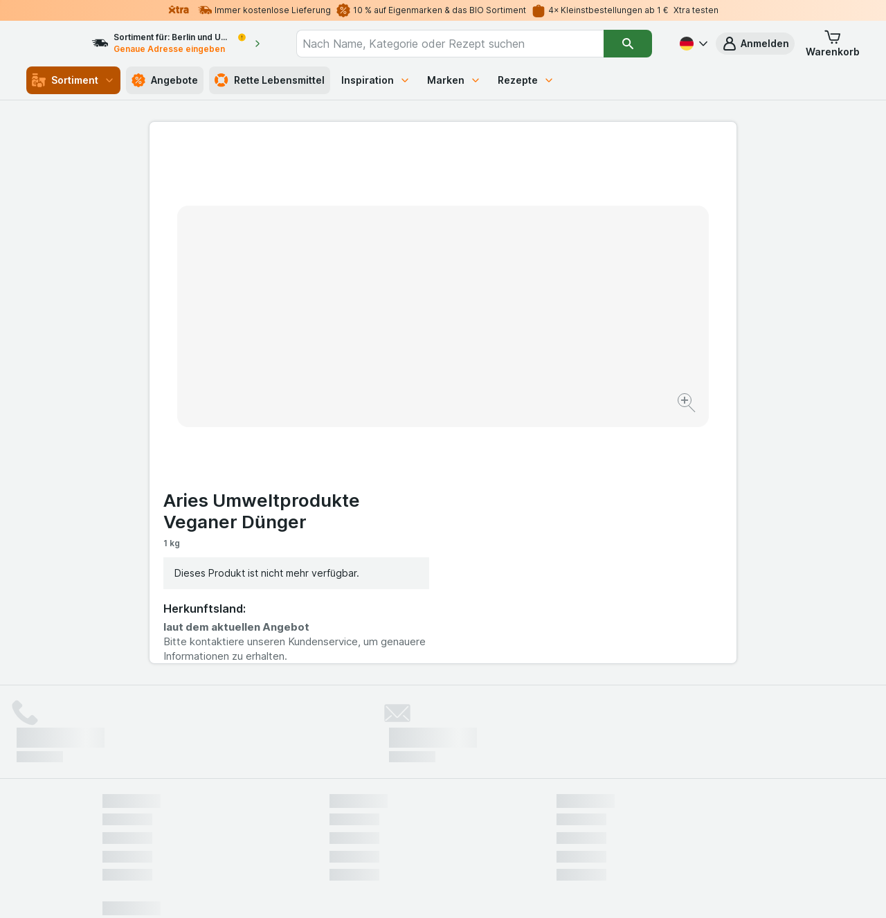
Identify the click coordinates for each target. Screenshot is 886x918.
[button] (755, 44)
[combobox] (462, 43)
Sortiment (73, 80)
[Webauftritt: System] (373, 890)
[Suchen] (628, 43)
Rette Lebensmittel (270, 80)
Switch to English (469, 833)
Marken (454, 80)
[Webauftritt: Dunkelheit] (505, 890)
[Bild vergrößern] (394, 360)
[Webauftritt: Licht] (435, 890)
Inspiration (375, 80)
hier (334, 799)
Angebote (165, 80)
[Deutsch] (692, 43)
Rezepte (526, 80)
